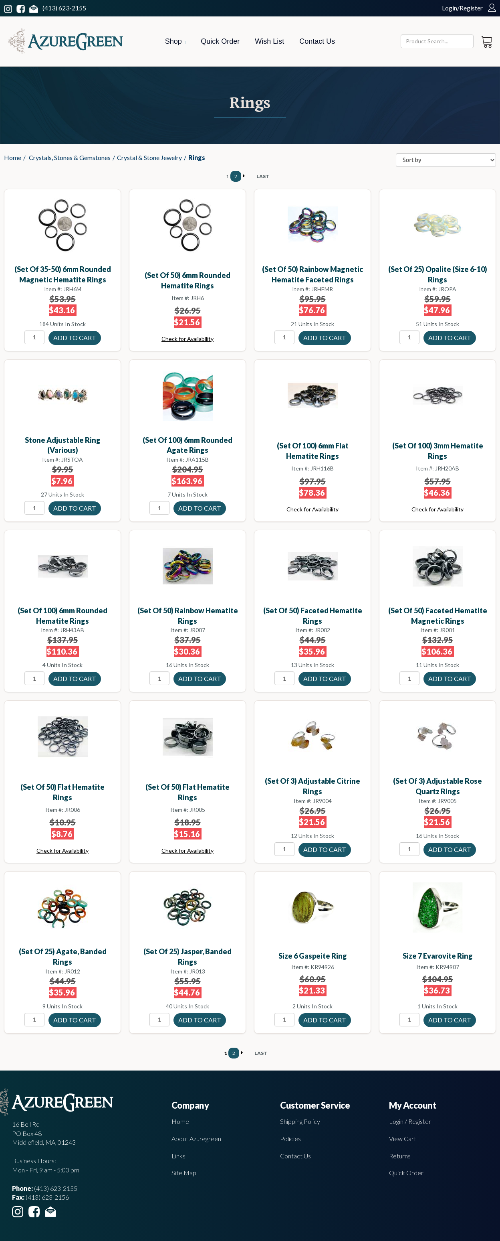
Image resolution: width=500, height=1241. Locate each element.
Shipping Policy (300, 1121)
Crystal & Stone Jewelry (149, 157)
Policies (290, 1138)
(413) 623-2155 (64, 8)
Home (12, 157)
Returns (400, 1156)
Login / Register (410, 1121)
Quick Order (220, 41)
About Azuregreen (196, 1138)
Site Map (183, 1172)
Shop (175, 41)
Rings (196, 157)
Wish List (269, 41)
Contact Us (317, 41)
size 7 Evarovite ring (438, 955)
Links (178, 1156)
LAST (262, 176)
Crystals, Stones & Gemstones (70, 157)
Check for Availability (187, 338)
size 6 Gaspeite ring (312, 955)
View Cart (402, 1138)
